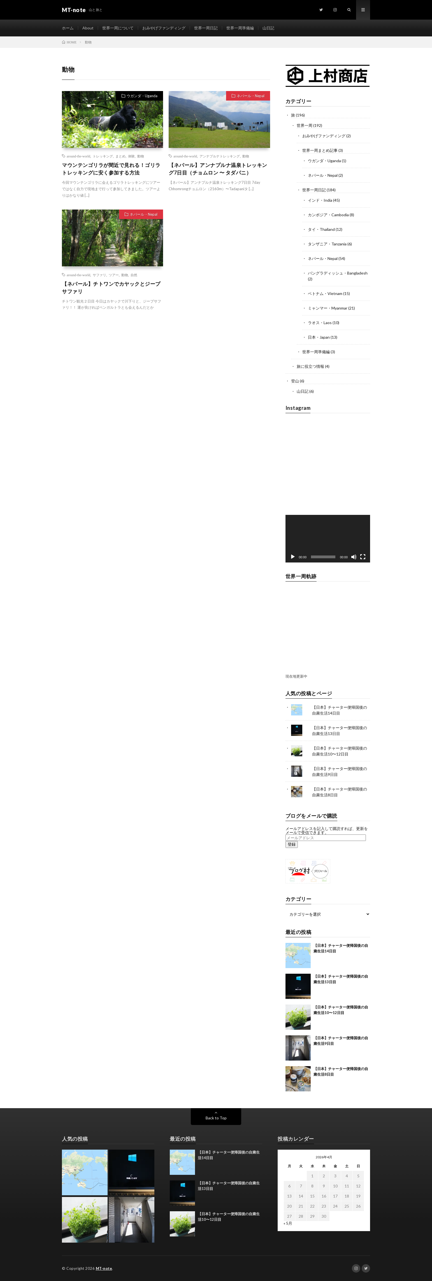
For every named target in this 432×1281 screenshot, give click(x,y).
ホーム (68, 27)
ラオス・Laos (320, 322)
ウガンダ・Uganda (142, 96)
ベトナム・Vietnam (325, 293)
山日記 (268, 27)
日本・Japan (319, 337)
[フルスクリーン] (363, 557)
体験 (131, 156)
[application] (327, 538)
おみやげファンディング (163, 27)
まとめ (120, 156)
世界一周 (304, 125)
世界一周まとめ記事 (320, 150)
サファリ (99, 274)
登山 (295, 380)
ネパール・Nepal (250, 96)
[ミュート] (354, 557)
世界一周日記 (206, 27)
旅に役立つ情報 (310, 366)
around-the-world (78, 156)
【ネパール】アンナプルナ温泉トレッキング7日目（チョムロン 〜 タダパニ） (218, 169)
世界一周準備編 (240, 27)
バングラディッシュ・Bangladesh (338, 273)
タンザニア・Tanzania (327, 243)
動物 (140, 156)
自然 (134, 274)
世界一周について (118, 27)
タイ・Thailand (321, 229)
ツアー (114, 274)
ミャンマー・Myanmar (327, 308)
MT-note (104, 1268)
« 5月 (288, 1223)
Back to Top (216, 1117)
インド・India (320, 200)
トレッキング (103, 156)
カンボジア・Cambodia (328, 214)
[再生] (293, 557)
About (88, 27)
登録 (292, 844)
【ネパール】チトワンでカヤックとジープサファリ (111, 287)
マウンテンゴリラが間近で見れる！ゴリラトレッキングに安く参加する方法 (111, 169)
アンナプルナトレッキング (219, 156)
